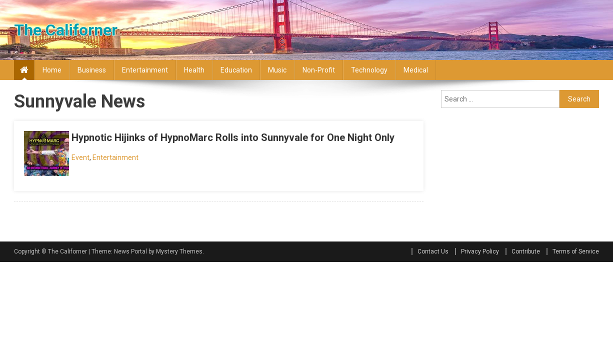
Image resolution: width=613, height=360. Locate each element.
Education (236, 70)
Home (52, 70)
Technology (369, 70)
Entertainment (145, 70)
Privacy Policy (480, 251)
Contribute (526, 251)
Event (81, 158)
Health (194, 70)
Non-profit (318, 70)
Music (277, 70)
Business (92, 70)
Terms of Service (575, 251)
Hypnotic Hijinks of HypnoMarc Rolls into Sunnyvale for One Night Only (233, 138)
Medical (416, 70)
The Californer (66, 30)
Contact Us (433, 251)
